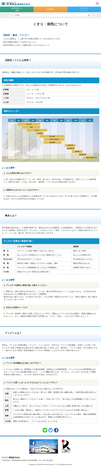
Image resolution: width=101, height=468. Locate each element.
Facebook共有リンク (56, 430)
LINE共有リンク (45, 430)
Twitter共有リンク (50, 430)
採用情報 (50, 9)
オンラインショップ (84, 9)
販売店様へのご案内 (17, 9)
